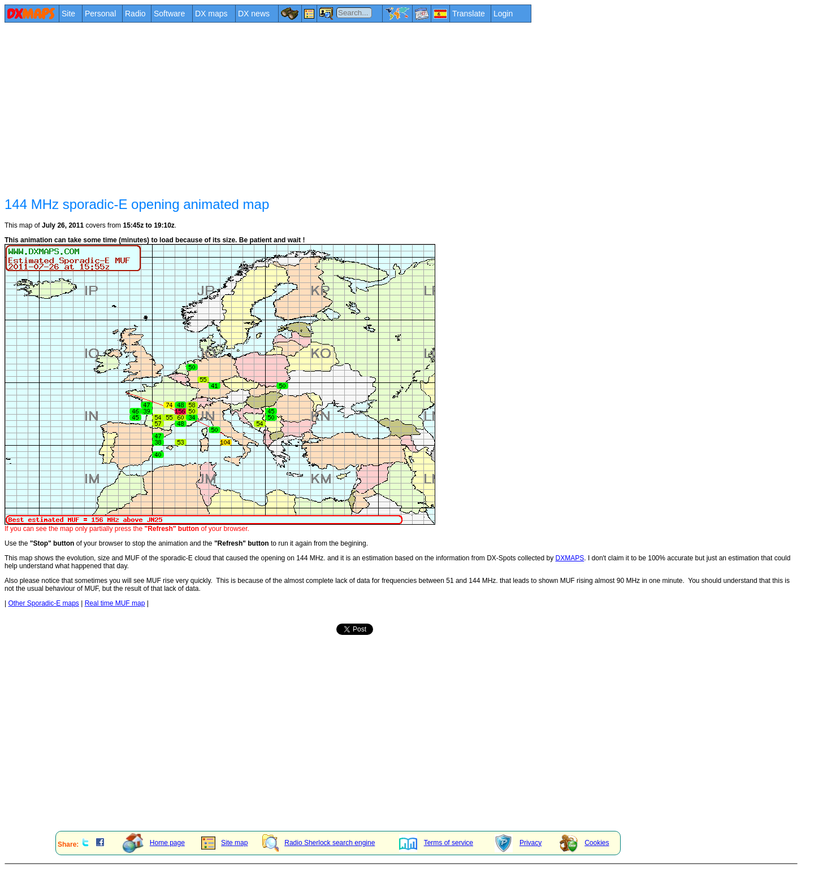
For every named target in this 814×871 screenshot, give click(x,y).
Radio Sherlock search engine (318, 843)
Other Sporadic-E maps (43, 603)
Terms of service (436, 843)
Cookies (584, 843)
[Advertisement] (344, 108)
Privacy (518, 843)
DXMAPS (570, 558)
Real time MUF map (115, 603)
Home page (154, 843)
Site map (224, 843)
